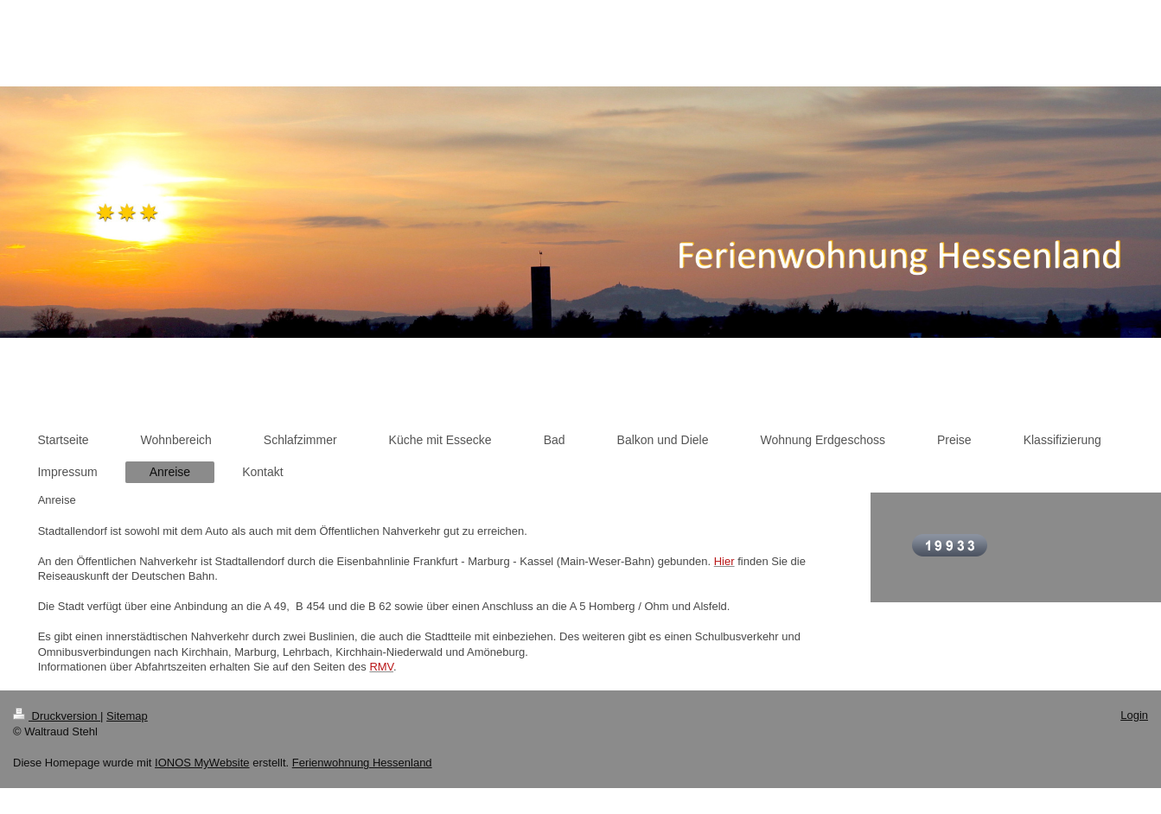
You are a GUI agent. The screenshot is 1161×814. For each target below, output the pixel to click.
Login (1134, 715)
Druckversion (56, 715)
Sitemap (127, 715)
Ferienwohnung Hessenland (362, 762)
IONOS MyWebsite (202, 762)
